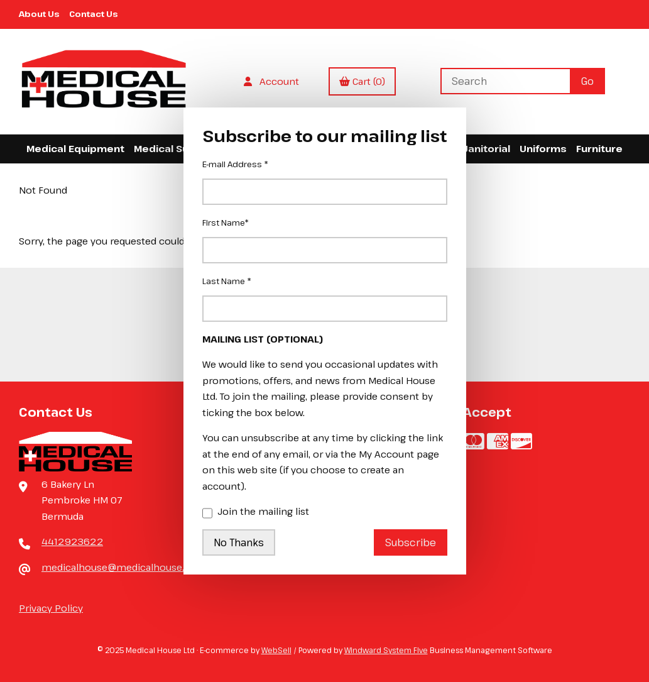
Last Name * (226, 281)
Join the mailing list (255, 512)
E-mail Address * (235, 164)
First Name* (225, 222)
